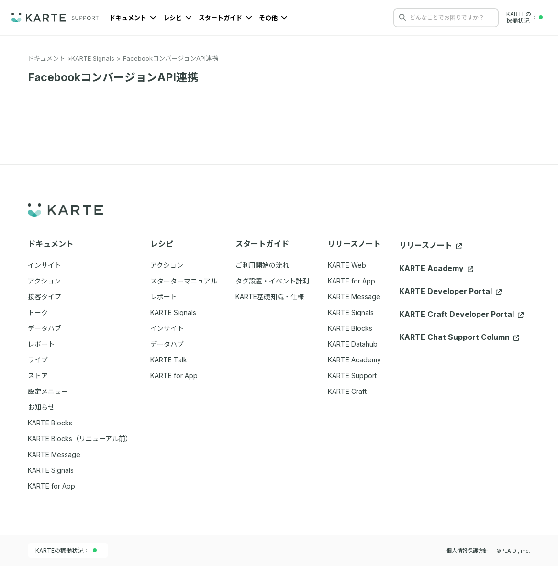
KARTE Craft (347, 391)
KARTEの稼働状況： (66, 550)
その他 (273, 18)
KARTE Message (354, 297)
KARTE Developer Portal (450, 291)
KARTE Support (352, 375)
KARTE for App (351, 281)
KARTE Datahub (353, 344)
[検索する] (402, 17)
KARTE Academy (354, 360)
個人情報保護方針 (467, 550)
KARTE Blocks (350, 328)
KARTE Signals (92, 58)
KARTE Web (347, 265)
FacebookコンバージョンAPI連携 (170, 58)
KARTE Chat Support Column (459, 337)
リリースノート (430, 245)
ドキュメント (132, 18)
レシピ (177, 18)
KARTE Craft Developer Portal (461, 314)
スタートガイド (225, 18)
